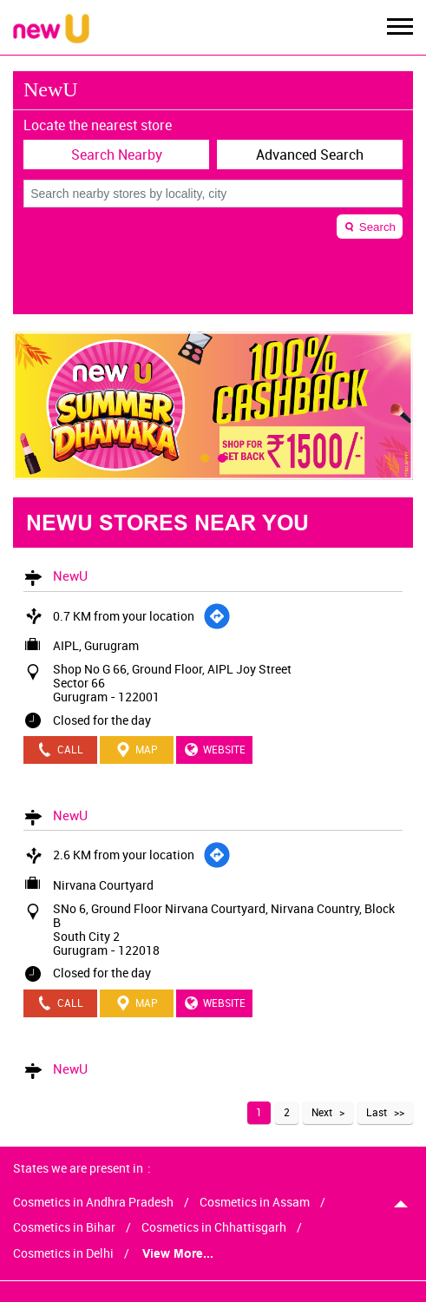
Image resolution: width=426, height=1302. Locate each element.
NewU (70, 575)
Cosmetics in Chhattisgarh (213, 1227)
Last (376, 1112)
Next (321, 1112)
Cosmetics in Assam (255, 1202)
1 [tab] (204, 458)
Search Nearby (116, 154)
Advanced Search (310, 154)
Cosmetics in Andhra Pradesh (93, 1202)
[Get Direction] (217, 616)
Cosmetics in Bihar (64, 1227)
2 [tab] (222, 458)
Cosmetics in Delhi (63, 1253)
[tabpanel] (213, 406)
